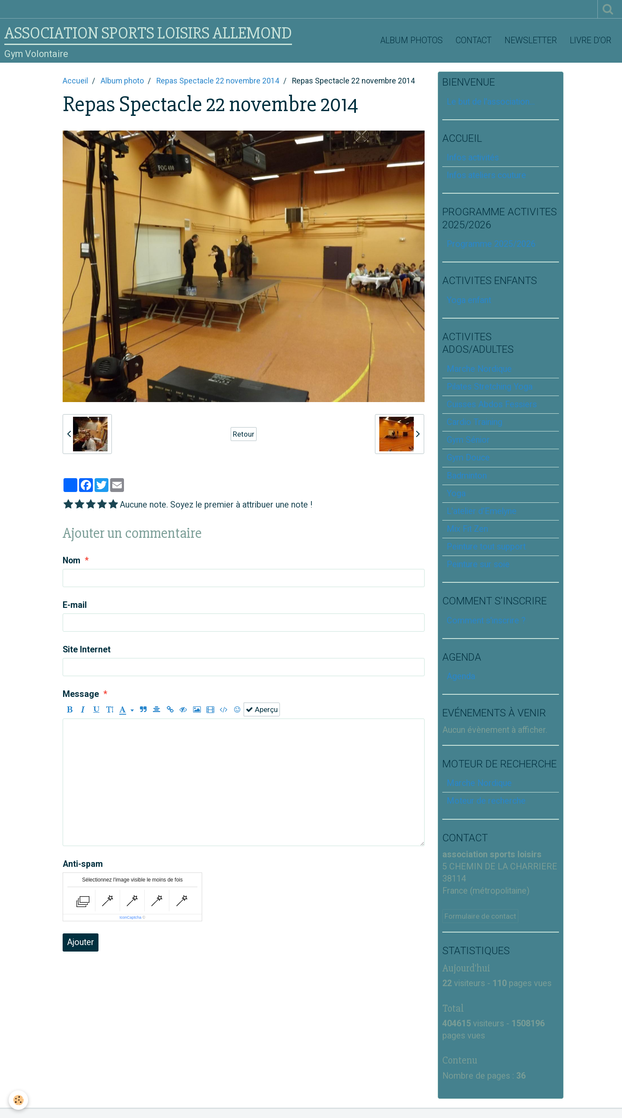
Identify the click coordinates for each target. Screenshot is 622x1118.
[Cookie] (18, 1100)
